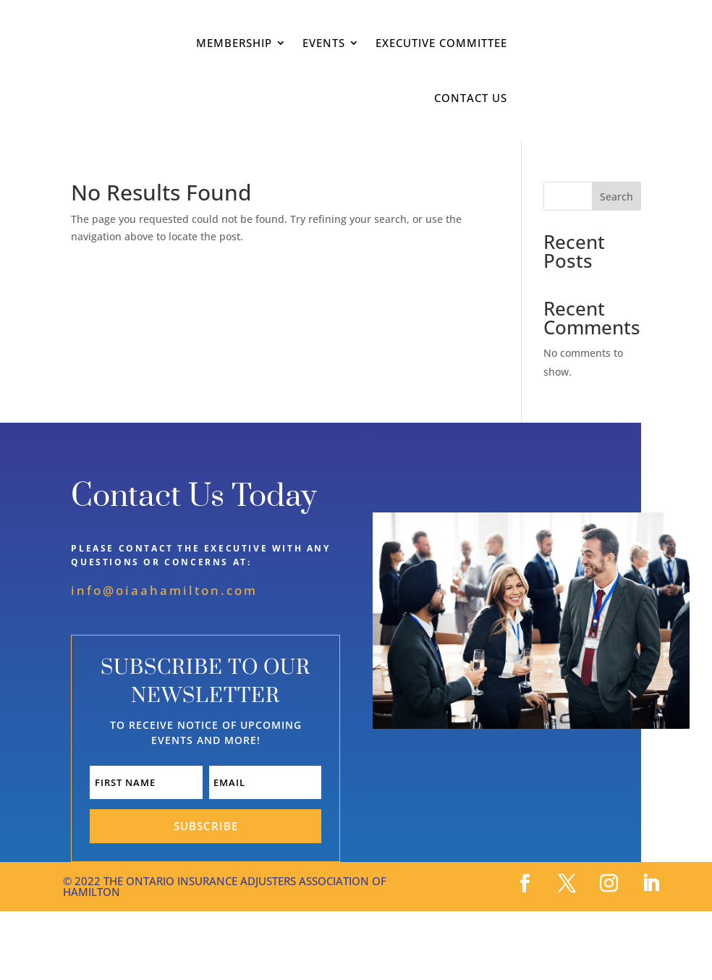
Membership (234, 42)
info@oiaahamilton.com (164, 590)
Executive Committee (441, 42)
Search (616, 196)
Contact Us (470, 97)
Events (323, 42)
